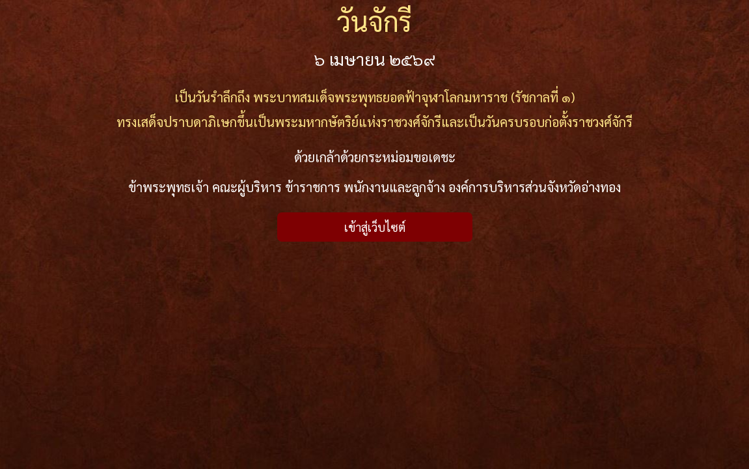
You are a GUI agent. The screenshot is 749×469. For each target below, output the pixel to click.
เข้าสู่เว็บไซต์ (374, 227)
